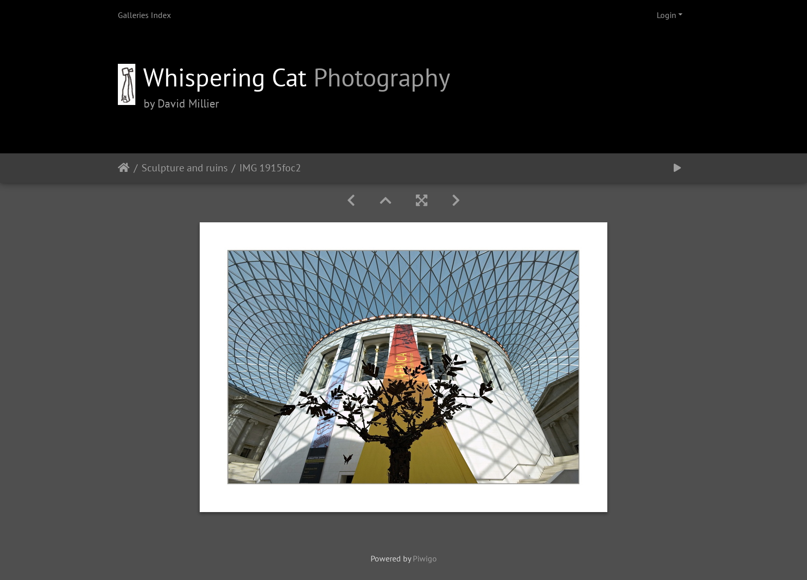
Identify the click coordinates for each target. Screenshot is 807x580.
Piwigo (425, 558)
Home (124, 167)
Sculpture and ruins (184, 167)
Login (666, 15)
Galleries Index (144, 15)
